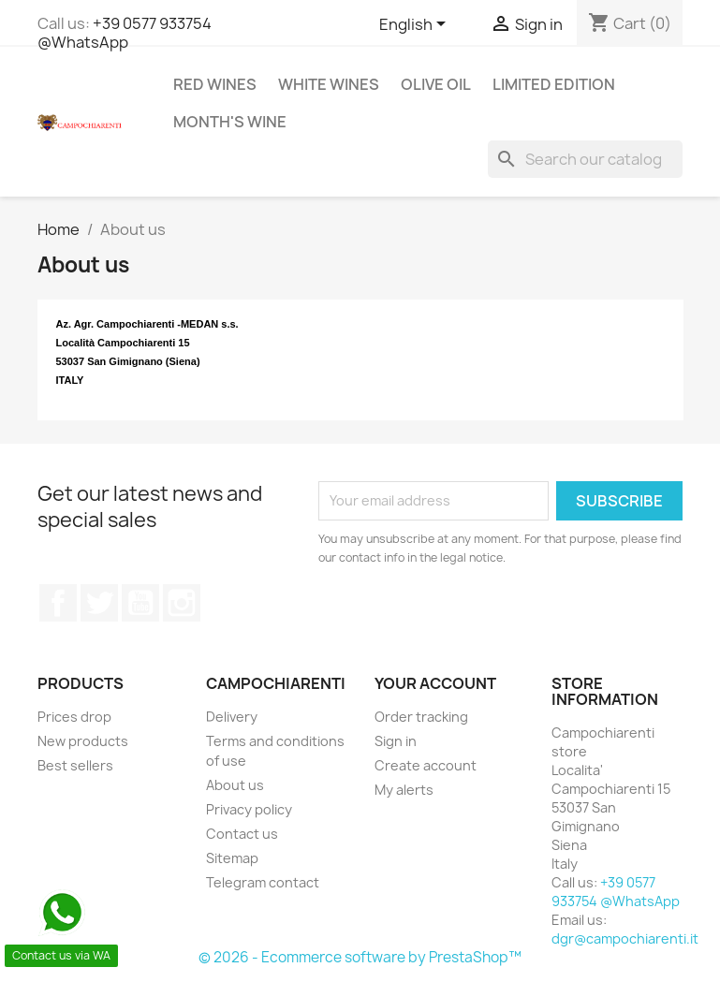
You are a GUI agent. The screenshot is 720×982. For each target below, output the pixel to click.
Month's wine (230, 121)
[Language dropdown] (415, 25)
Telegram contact (262, 882)
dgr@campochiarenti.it (624, 938)
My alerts (404, 790)
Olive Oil (436, 84)
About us (235, 785)
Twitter (99, 603)
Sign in (396, 741)
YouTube (140, 603)
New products (82, 741)
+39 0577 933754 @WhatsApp (124, 32)
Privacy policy (249, 809)
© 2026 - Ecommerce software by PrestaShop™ (360, 957)
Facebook (58, 603)
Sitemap (232, 858)
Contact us (242, 834)
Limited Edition (553, 84)
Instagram (181, 603)
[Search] (585, 159)
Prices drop (74, 717)
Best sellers (75, 765)
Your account (435, 683)
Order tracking (421, 717)
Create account (426, 765)
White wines (328, 84)
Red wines (215, 84)
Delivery (231, 717)
